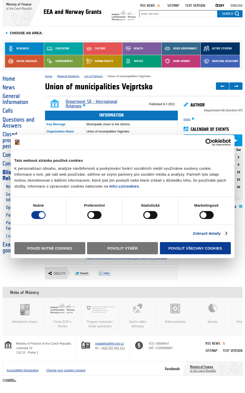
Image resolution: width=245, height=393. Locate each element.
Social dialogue (21, 61)
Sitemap (173, 5)
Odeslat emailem (110, 273)
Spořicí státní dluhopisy (137, 316)
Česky (219, 5)
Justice (132, 61)
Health (132, 49)
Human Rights (98, 61)
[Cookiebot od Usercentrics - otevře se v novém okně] (209, 142)
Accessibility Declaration (22, 370)
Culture (94, 49)
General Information (15, 99)
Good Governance (179, 49)
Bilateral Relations (219, 61)
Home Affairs (176, 61)
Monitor (212, 314)
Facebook (172, 368)
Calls (7, 111)
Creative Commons (9, 380)
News (8, 87)
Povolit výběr (122, 248)
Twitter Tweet (86, 273)
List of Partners (93, 76)
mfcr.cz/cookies (124, 186)
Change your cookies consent (65, 370)
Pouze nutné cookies (49, 248)
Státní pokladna (175, 314)
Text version (195, 5)
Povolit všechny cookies (195, 248)
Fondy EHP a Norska (62, 316)
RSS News (147, 5)
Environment (58, 61)
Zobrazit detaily (207, 233)
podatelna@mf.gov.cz (109, 343)
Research (17, 49)
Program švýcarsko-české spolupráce (100, 316)
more (187, 119)
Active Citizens (216, 49)
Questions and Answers (18, 123)
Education (56, 49)
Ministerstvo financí (25, 314)
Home (8, 79)
